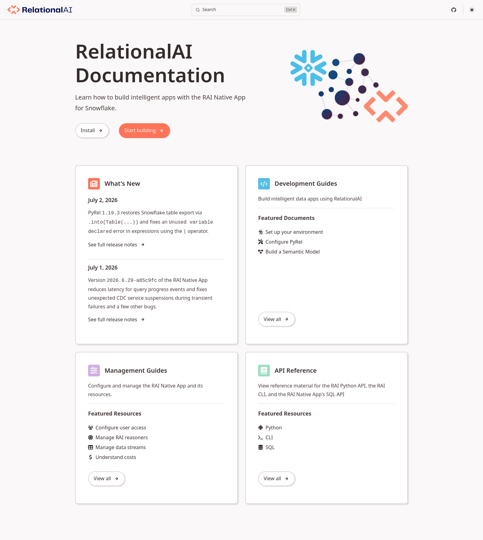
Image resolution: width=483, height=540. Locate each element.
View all (277, 319)
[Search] (246, 10)
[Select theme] (472, 10)
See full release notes (117, 244)
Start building (144, 130)
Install (92, 130)
